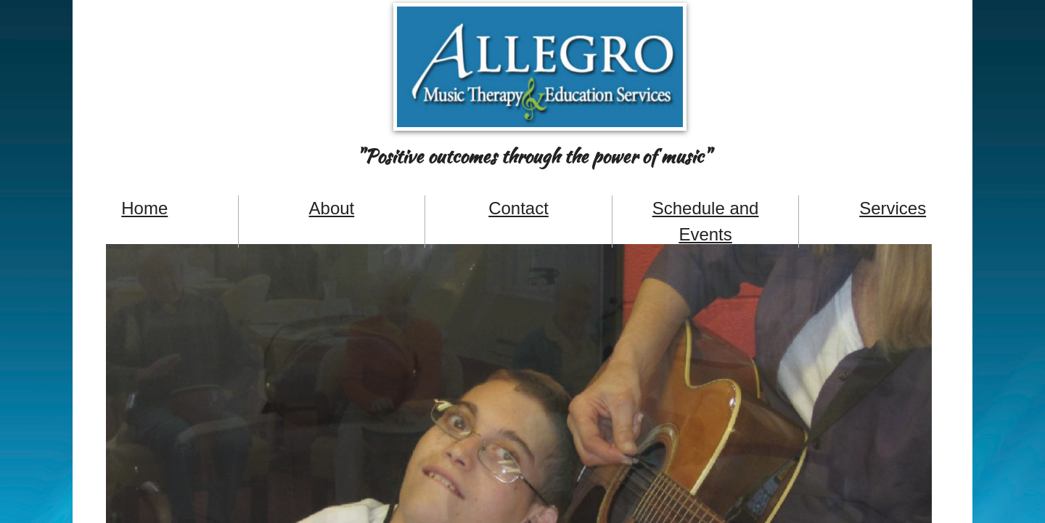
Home (144, 208)
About (332, 208)
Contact (518, 208)
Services (892, 208)
